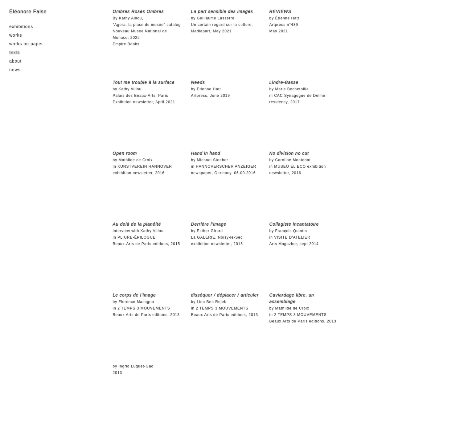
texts (14, 52)
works (15, 35)
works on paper (26, 43)
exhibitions (21, 26)
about (15, 61)
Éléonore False (28, 11)
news (15, 69)
